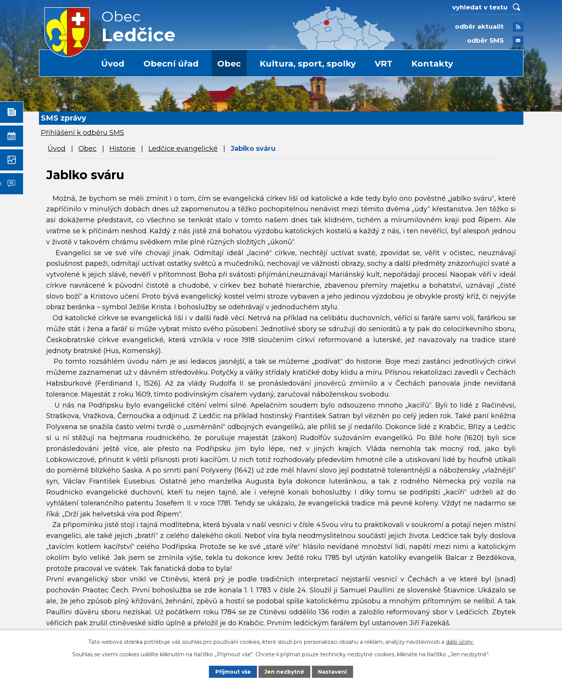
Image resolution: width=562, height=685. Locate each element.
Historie (122, 148)
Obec (229, 64)
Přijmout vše (233, 671)
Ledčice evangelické (183, 148)
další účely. (460, 642)
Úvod (113, 64)
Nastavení (332, 671)
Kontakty (432, 64)
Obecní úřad (171, 64)
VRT (383, 64)
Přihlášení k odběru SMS (82, 133)
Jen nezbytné (284, 671)
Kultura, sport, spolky (308, 64)
